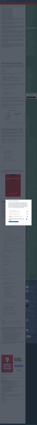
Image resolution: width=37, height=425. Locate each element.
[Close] (30, 201)
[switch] (27, 211)
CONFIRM (13, 221)
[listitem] (18, 210)
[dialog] (18, 212)
